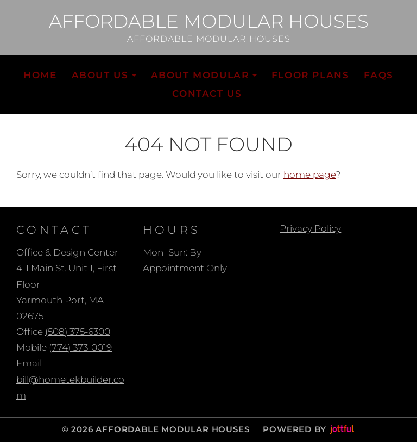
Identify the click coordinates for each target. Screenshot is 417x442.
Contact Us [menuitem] (207, 93)
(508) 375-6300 (77, 331)
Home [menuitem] (39, 75)
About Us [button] (104, 75)
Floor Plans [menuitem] (310, 75)
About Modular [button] (204, 75)
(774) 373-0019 (80, 347)
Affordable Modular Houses (209, 21)
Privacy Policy (310, 228)
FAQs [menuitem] (378, 75)
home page (309, 174)
